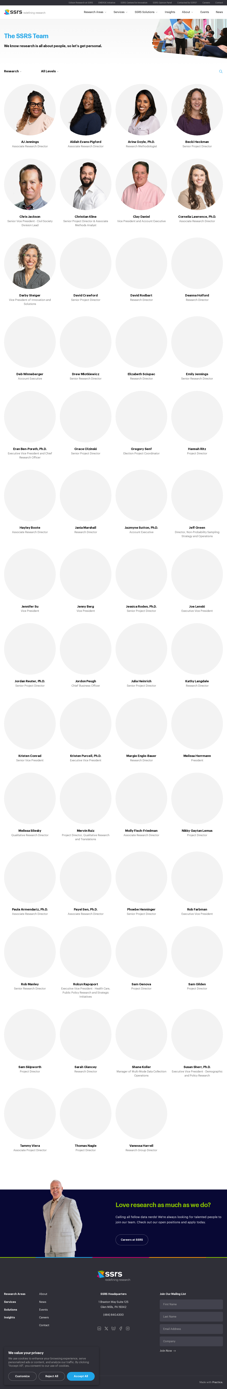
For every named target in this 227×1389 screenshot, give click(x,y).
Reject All (51, 1376)
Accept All (81, 1376)
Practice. (217, 1382)
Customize (22, 1376)
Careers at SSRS (132, 1239)
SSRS (25, 12)
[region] (51, 1366)
